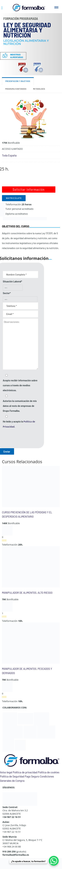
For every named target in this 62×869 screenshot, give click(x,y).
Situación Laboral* (12, 281)
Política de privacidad (25, 772)
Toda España (9, 155)
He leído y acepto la (19, 424)
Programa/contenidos (16, 89)
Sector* (7, 293)
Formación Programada (20, 19)
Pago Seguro (32, 776)
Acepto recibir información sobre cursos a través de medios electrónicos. (20, 385)
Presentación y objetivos (17, 81)
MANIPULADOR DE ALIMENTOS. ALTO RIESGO (27, 592)
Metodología (39, 89)
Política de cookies (48, 772)
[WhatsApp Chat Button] (54, 861)
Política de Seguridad (12, 776)
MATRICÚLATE (14, 198)
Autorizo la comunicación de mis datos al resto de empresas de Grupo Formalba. (20, 405)
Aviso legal (6, 772)
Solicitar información (29, 189)
